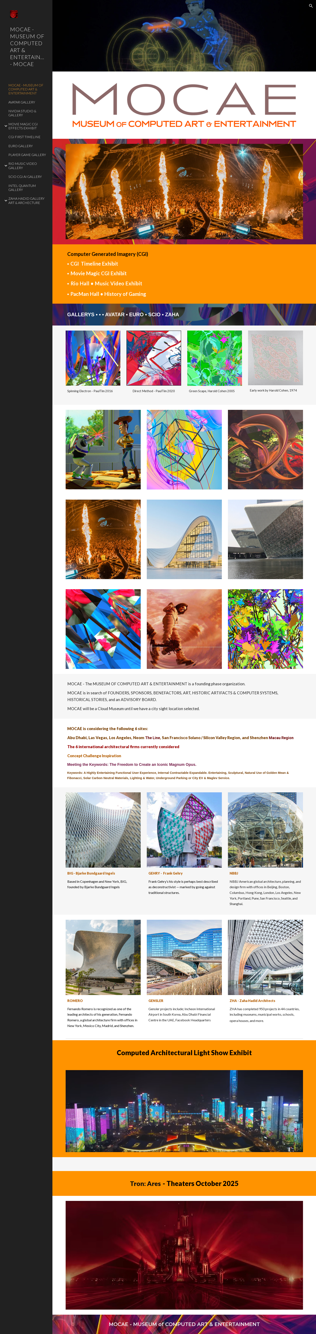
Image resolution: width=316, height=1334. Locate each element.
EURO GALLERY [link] (20, 146)
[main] (184, 274)
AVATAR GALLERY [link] (21, 102)
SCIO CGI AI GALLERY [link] (25, 177)
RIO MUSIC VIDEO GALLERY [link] (22, 165)
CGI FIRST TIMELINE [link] (24, 137)
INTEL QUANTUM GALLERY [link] (22, 188)
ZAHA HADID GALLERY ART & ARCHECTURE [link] (26, 200)
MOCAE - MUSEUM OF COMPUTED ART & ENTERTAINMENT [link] (25, 89)
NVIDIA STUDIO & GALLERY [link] (22, 113)
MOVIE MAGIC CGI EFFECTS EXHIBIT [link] (23, 126)
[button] (311, 6)
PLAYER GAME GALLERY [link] (27, 155)
